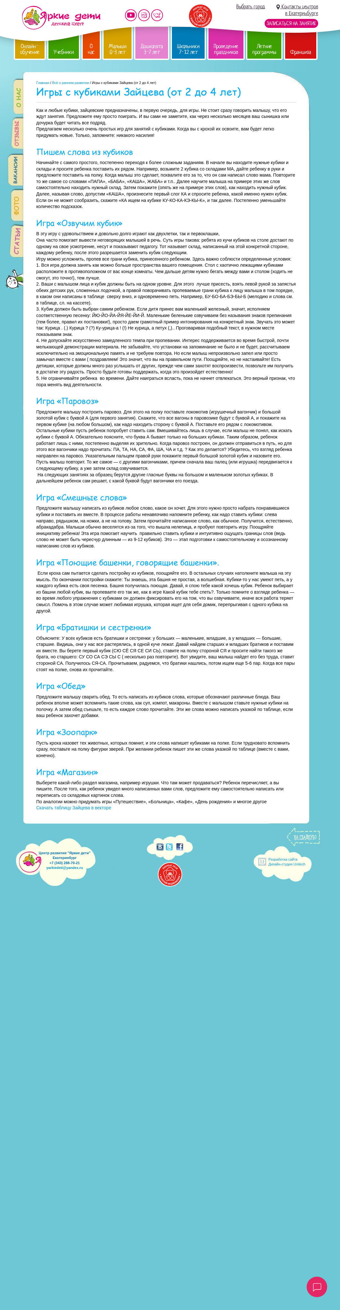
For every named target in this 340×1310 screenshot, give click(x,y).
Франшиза (300, 52)
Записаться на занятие (291, 23)
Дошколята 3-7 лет (151, 49)
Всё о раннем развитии (70, 83)
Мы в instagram (144, 15)
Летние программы (264, 49)
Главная (42, 83)
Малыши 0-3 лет (117, 49)
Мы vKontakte (157, 15)
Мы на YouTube (131, 15)
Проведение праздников (226, 49)
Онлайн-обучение (29, 49)
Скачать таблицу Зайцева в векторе (73, 807)
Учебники (64, 52)
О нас (91, 49)
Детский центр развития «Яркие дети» (61, 17)
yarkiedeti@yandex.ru (64, 868)
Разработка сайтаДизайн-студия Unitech (286, 861)
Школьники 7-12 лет (188, 49)
